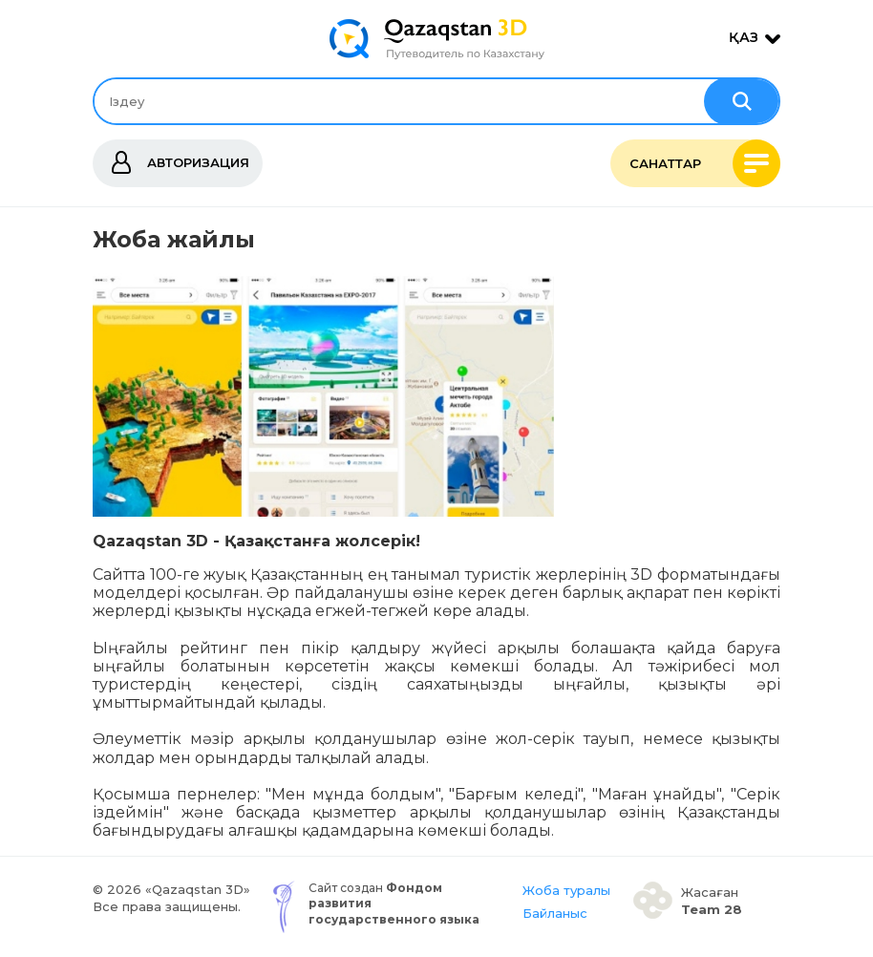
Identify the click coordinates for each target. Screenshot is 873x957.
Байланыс (554, 913)
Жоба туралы (566, 890)
